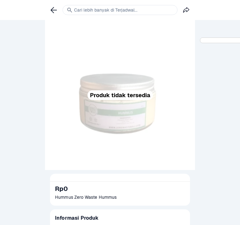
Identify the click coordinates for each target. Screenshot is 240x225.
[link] (54, 10)
